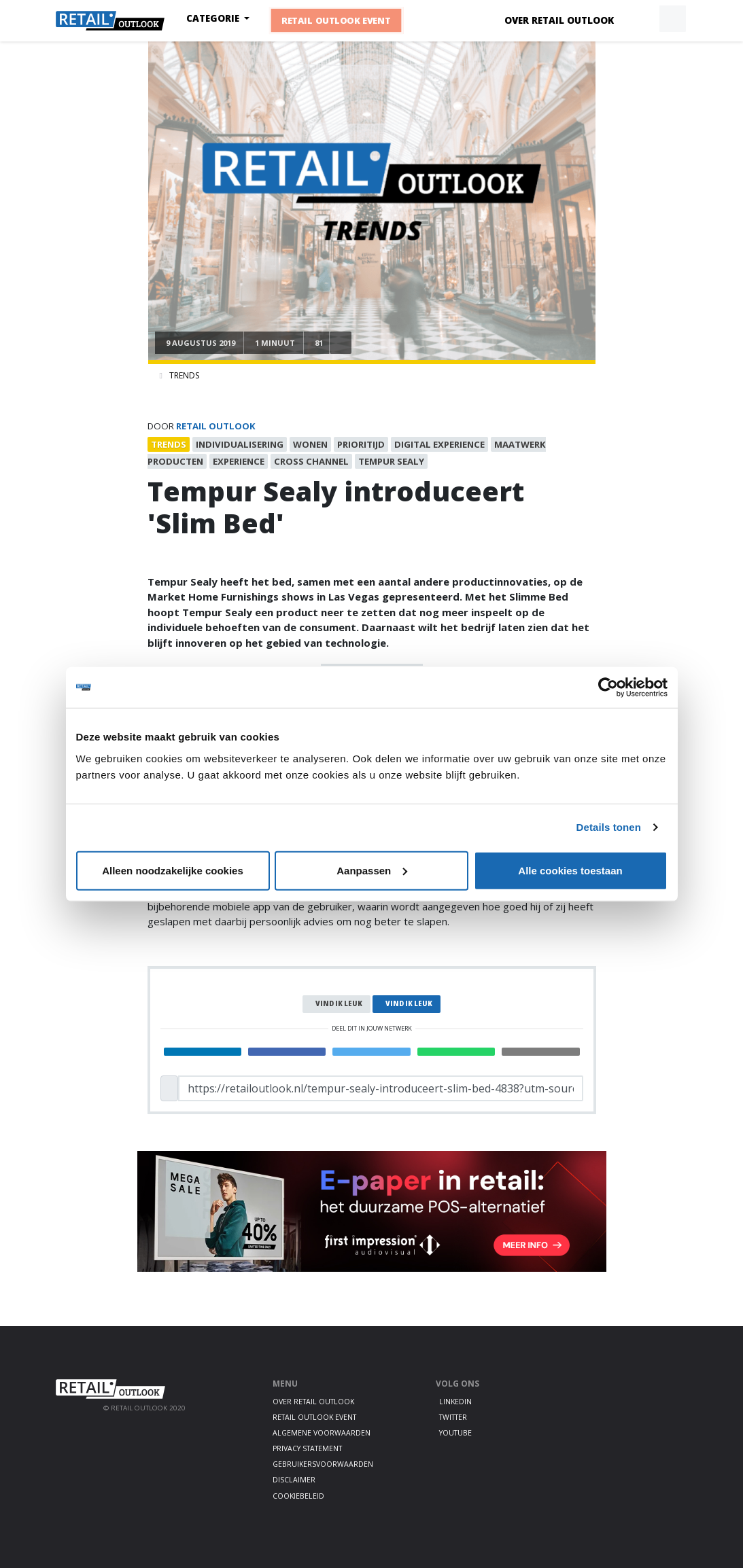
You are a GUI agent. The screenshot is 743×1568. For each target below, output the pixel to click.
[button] (641, 19)
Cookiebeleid (298, 1496)
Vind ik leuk (338, 1003)
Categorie (214, 18)
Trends (184, 375)
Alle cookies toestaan (570, 870)
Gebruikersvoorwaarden (323, 1464)
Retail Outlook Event (336, 20)
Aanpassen (371, 870)
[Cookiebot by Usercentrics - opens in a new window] (608, 687)
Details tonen (608, 827)
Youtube (455, 1433)
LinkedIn (455, 1401)
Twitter (453, 1417)
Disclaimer (294, 1479)
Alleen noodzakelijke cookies (172, 870)
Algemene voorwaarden (321, 1433)
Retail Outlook (216, 426)
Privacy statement (307, 1448)
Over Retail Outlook (559, 20)
